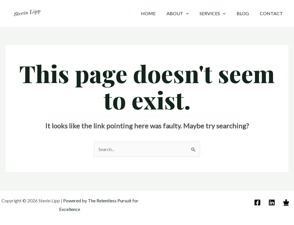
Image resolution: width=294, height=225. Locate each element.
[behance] (287, 202)
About (184, 13)
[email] (258, 202)
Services (217, 13)
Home (156, 13)
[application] (192, 13)
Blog (245, 13)
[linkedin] (273, 202)
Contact (272, 13)
